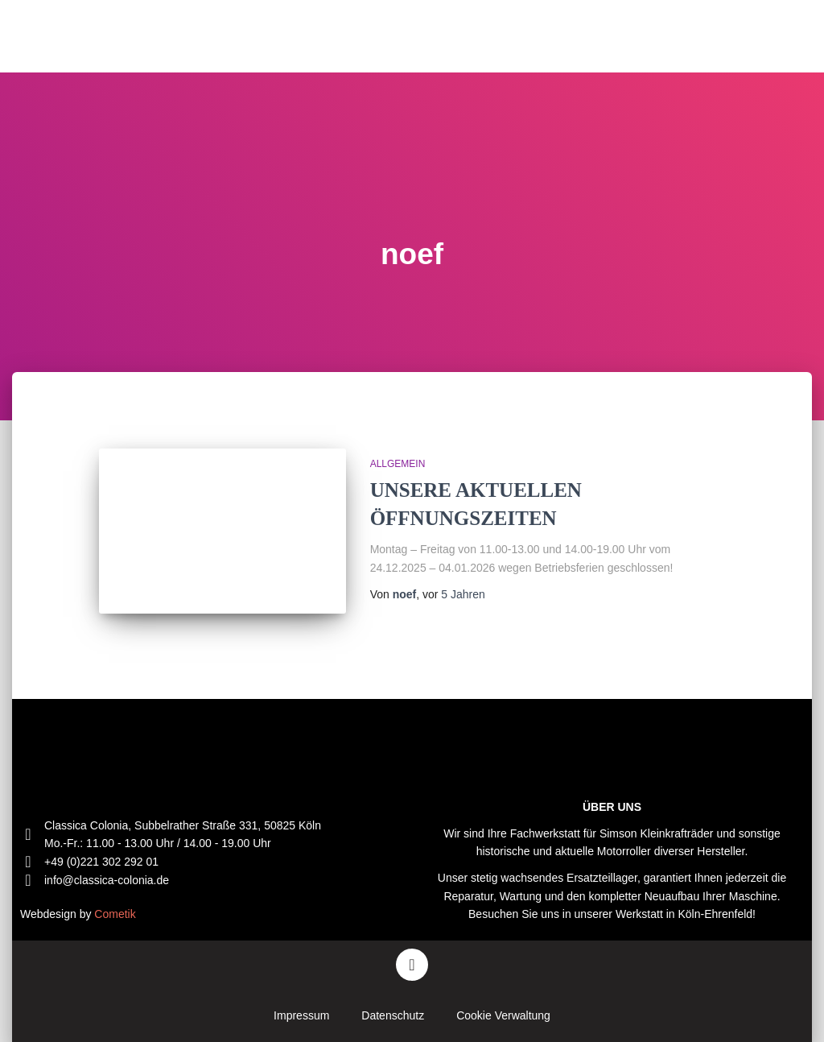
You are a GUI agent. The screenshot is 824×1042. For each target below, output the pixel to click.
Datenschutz (392, 1015)
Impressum (301, 1015)
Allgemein (398, 463)
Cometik (114, 914)
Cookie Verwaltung (503, 1015)
